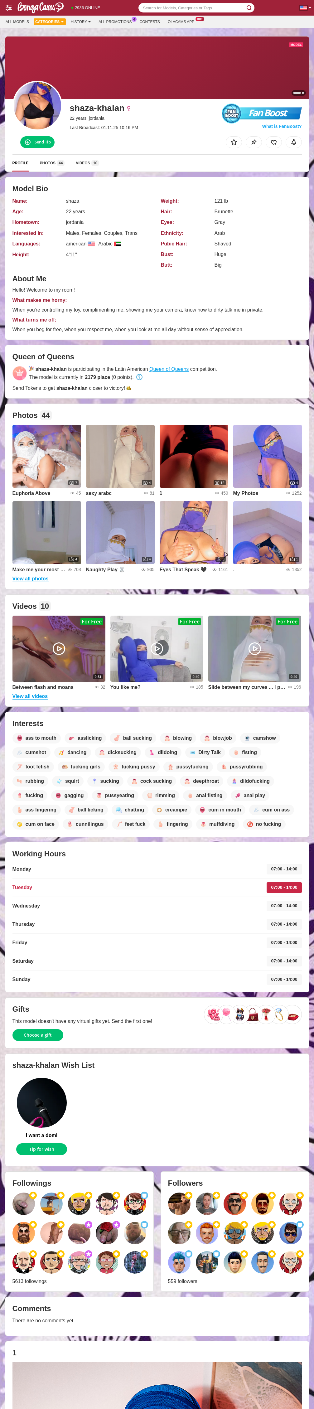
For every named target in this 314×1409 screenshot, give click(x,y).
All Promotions (117, 21)
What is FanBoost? (282, 126)
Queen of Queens (169, 369)
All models (17, 22)
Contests (150, 22)
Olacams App (182, 21)
